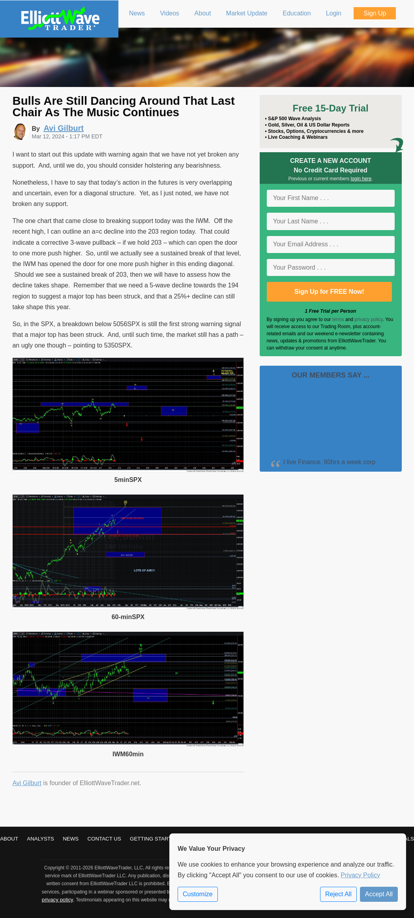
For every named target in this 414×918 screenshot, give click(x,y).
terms (338, 319)
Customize (198, 894)
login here (361, 178)
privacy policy (368, 319)
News (71, 839)
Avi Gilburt (26, 783)
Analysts (40, 839)
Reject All (338, 894)
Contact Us (104, 839)
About (9, 839)
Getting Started (154, 839)
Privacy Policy (360, 875)
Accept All (379, 894)
